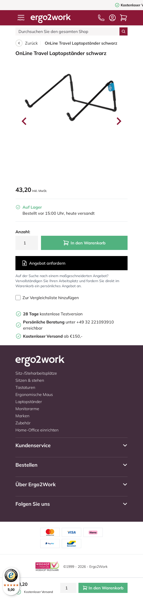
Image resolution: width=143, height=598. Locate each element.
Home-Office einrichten (36, 429)
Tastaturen (25, 387)
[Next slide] (118, 121)
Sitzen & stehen (29, 380)
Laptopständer (28, 401)
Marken (22, 415)
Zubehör (23, 422)
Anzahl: (22, 231)
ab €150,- (53, 336)
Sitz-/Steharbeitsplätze (36, 373)
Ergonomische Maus (34, 394)
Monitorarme (27, 408)
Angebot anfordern (43, 263)
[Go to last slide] (24, 121)
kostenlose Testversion (53, 313)
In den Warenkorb (84, 243)
